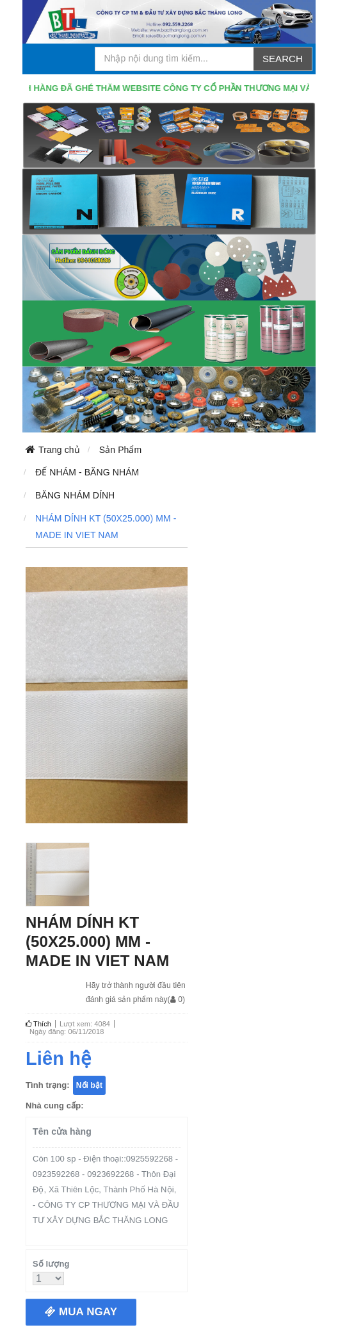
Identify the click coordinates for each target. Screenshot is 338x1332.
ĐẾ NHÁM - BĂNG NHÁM (87, 472)
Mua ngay (81, 1312)
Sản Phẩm (120, 450)
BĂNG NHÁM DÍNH (75, 495)
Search (282, 58)
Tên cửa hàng (62, 1131)
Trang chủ (59, 450)
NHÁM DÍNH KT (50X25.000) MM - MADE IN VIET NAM (105, 526)
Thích (38, 1024)
